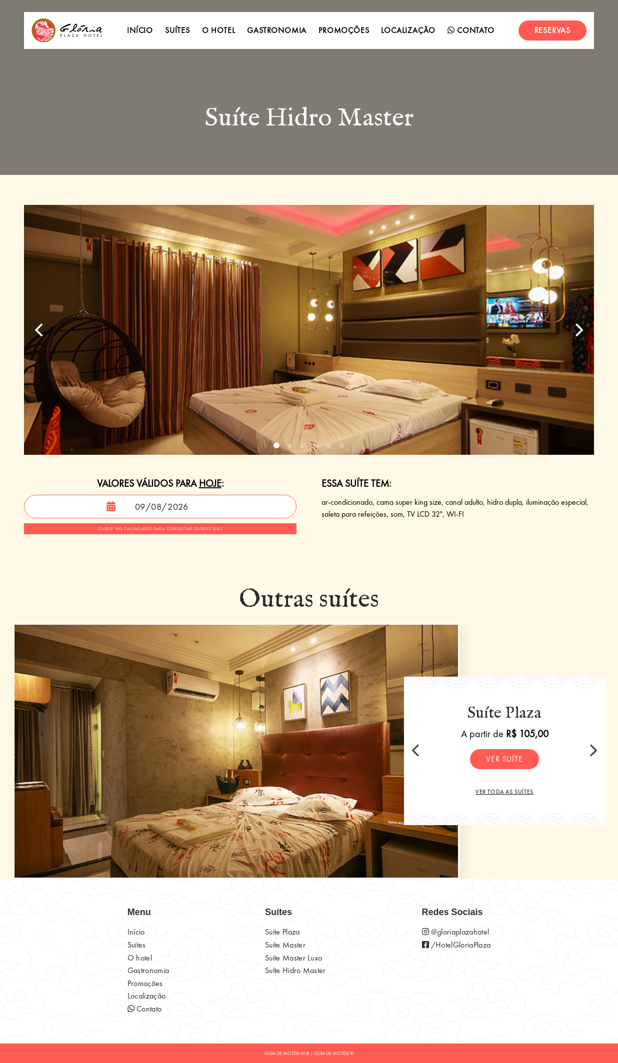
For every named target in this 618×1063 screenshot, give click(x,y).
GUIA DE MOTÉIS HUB (287, 1053)
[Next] (578, 330)
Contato (471, 30)
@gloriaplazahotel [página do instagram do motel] (456, 932)
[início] (67, 30)
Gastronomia (276, 30)
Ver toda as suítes (505, 792)
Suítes (177, 30)
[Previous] (40, 330)
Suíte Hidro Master (295, 970)
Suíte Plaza (282, 932)
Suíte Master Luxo (293, 958)
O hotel (219, 30)
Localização (408, 30)
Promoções (343, 30)
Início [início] (140, 30)
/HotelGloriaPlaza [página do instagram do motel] (456, 945)
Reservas (552, 30)
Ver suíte (504, 759)
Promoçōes (145, 983)
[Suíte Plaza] (236, 751)
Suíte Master (285, 945)
